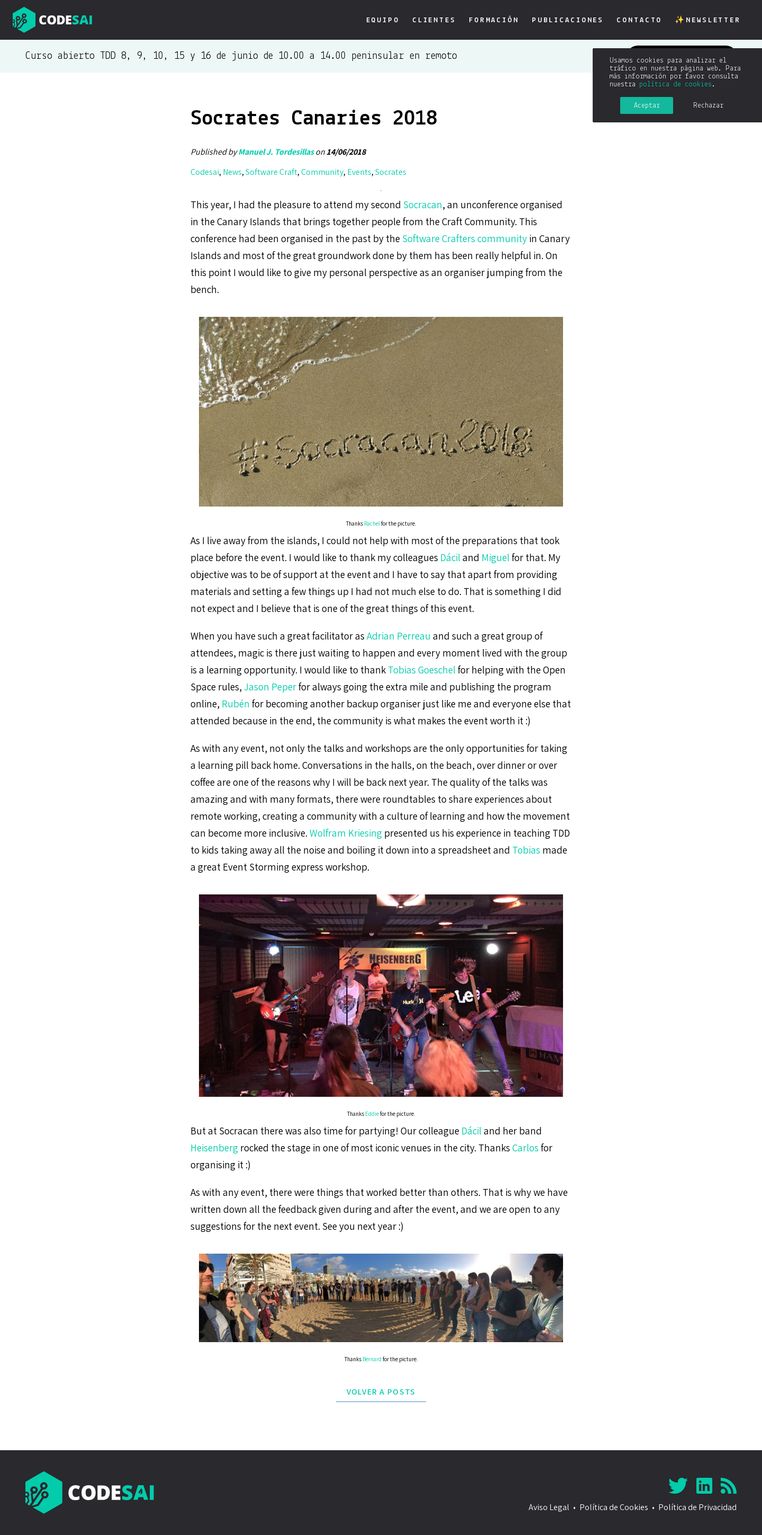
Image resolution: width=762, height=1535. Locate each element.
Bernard (372, 1359)
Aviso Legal (549, 1507)
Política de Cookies (613, 1507)
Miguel (496, 557)
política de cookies (675, 84)
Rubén (236, 703)
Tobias (526, 850)
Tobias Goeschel (422, 669)
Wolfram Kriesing (346, 833)
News (232, 172)
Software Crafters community (464, 238)
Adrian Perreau (399, 635)
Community (322, 172)
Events (359, 172)
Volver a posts (381, 1391)
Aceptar (647, 106)
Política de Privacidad (697, 1507)
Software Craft (271, 172)
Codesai (204, 172)
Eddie (372, 1113)
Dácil (450, 557)
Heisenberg (214, 1147)
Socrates (390, 172)
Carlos (525, 1147)
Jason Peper (270, 686)
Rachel (372, 523)
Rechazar (708, 106)
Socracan (422, 204)
